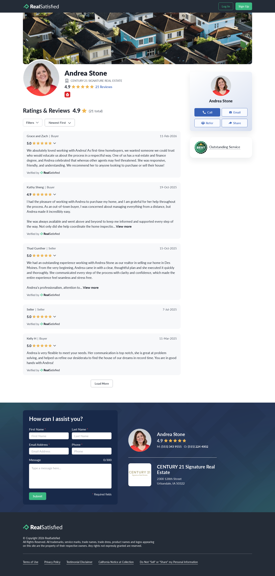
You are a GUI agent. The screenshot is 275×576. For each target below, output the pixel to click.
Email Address (39, 444)
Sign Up (244, 6)
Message (35, 460)
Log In (226, 6)
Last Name (80, 429)
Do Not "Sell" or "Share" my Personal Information (169, 562)
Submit (37, 496)
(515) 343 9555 (171, 446)
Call (207, 112)
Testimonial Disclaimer (79, 562)
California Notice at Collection (116, 562)
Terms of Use (30, 562)
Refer (207, 123)
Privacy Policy (52, 562)
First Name (37, 429)
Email (235, 112)
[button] (55, 143)
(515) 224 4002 (198, 446)
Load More (102, 383)
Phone (77, 444)
